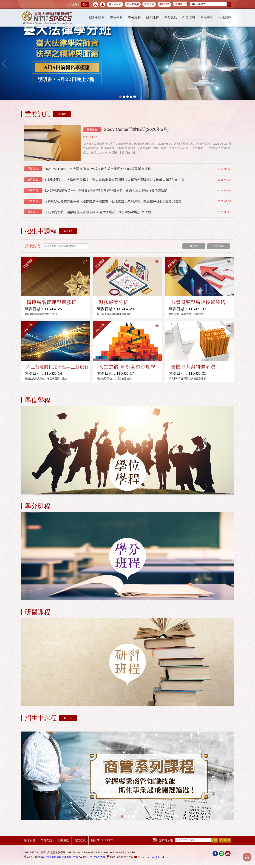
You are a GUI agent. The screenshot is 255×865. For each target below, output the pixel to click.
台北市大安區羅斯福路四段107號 (60, 857)
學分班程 (134, 17)
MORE (62, 114)
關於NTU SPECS (102, 840)
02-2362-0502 (97, 857)
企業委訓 (188, 17)
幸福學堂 (206, 17)
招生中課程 (97, 17)
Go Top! (247, 857)
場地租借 (29, 840)
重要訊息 (170, 17)
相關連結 (63, 840)
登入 (85, 4)
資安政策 (80, 840)
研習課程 (152, 17)
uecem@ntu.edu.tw (157, 857)
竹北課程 (224, 17)
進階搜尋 (218, 245)
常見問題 (46, 840)
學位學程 (116, 17)
